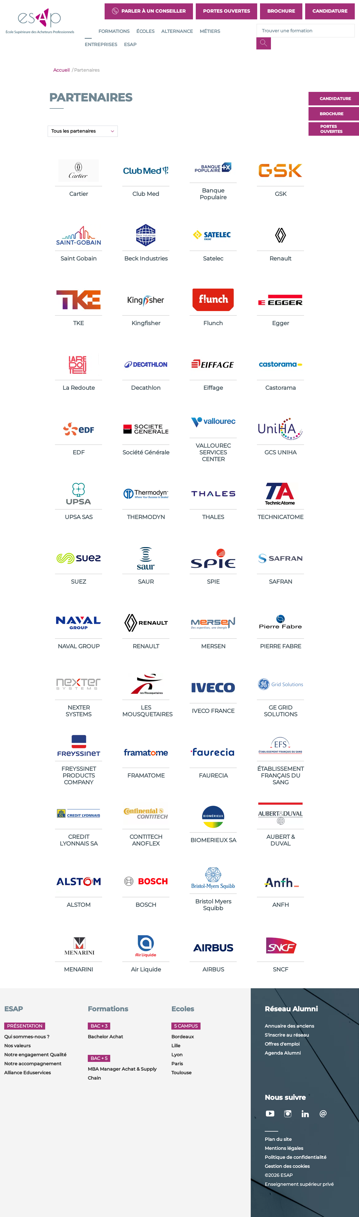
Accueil (61, 70)
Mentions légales (284, 1148)
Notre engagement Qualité (35, 1054)
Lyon (177, 1054)
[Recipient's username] (306, 30)
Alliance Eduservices (27, 1072)
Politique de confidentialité (295, 1157)
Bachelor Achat (105, 1036)
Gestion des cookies (287, 1166)
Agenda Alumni (283, 1053)
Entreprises (101, 44)
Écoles (145, 31)
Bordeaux (182, 1036)
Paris (177, 1063)
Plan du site (278, 1139)
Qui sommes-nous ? (26, 1036)
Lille (175, 1045)
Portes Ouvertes (226, 11)
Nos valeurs (17, 1045)
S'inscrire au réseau (287, 1035)
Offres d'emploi (282, 1044)
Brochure (281, 11)
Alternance (177, 31)
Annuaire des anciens (289, 1026)
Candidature (330, 11)
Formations (114, 31)
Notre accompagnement (32, 1063)
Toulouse (181, 1072)
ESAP (130, 44)
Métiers (210, 31)
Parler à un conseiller (149, 11)
